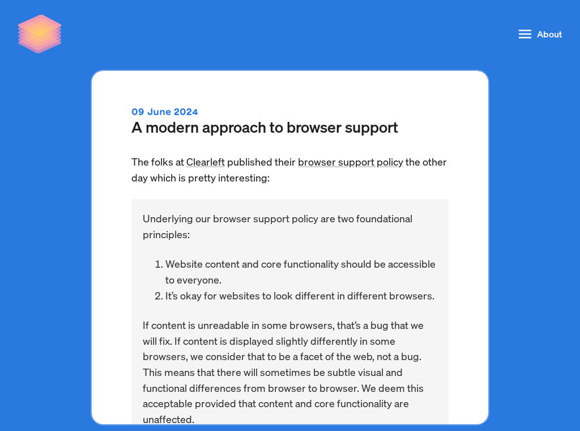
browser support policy (350, 161)
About (539, 34)
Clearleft (205, 161)
